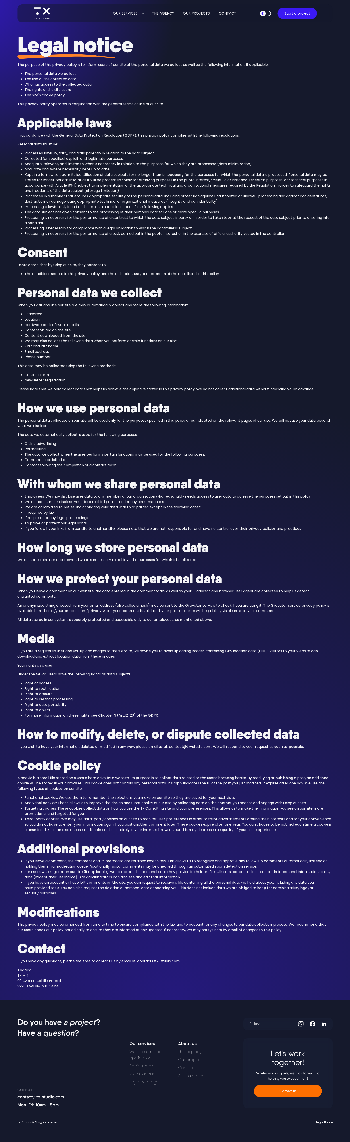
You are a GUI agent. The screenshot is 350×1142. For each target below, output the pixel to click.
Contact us (287, 1091)
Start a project (297, 13)
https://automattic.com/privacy (72, 610)
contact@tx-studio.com (190, 746)
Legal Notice (324, 1122)
